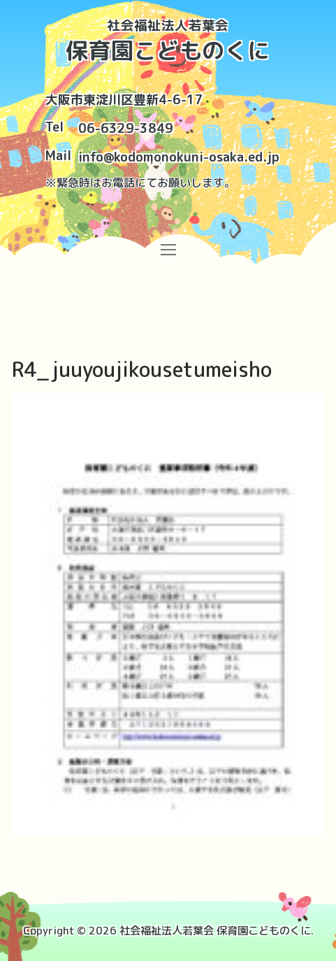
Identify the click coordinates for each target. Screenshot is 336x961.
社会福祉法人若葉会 (168, 25)
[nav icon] (168, 249)
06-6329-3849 (125, 128)
